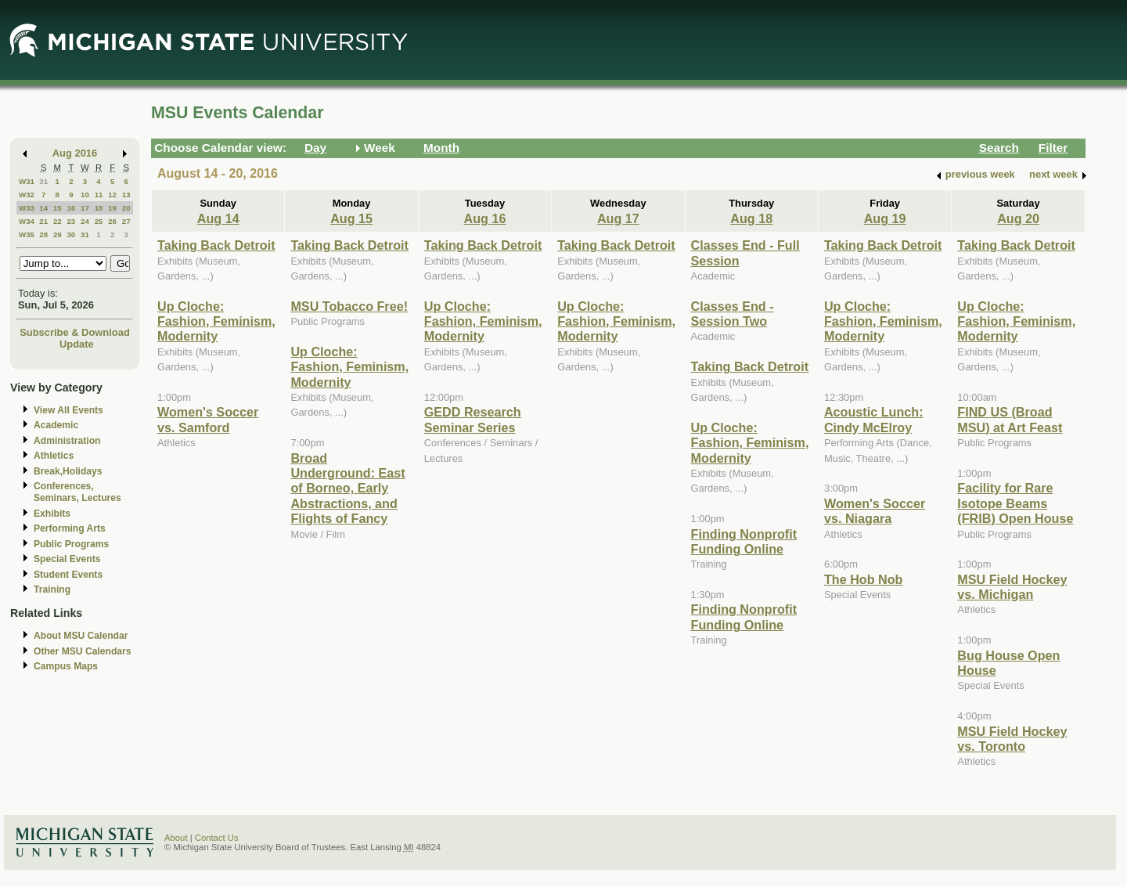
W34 (26, 221)
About (176, 837)
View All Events (68, 410)
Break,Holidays (68, 471)
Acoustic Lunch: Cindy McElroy (874, 419)
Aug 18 (751, 218)
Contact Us (217, 837)
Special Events (67, 558)
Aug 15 (351, 218)
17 (85, 208)
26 (112, 221)
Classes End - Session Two (732, 313)
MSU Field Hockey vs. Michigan (1012, 586)
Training (52, 589)
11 (99, 194)
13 (126, 194)
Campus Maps (66, 666)
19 (112, 208)
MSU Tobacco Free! (349, 306)
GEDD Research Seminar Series (472, 419)
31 (43, 181)
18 (99, 208)
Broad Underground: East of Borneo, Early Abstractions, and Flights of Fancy (347, 488)
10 (85, 194)
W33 (26, 208)
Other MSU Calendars (82, 651)
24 (85, 221)
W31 (26, 181)
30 (71, 234)
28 (43, 234)
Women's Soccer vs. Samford (207, 419)
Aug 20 (1018, 218)
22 (57, 221)
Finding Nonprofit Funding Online (744, 541)
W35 (26, 234)
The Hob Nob (863, 579)
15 (57, 208)
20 (126, 208)
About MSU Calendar (81, 635)
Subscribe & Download (75, 332)
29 (57, 234)
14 (43, 208)
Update (76, 344)
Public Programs (71, 544)
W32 (26, 194)
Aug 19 (885, 218)
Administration (67, 440)
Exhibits (52, 513)
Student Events (68, 574)
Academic (56, 425)
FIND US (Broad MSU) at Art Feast (1009, 419)
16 (71, 208)
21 (43, 221)
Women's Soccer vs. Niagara (874, 510)
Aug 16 (485, 218)
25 (99, 221)
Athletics (54, 455)
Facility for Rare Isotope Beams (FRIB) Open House (1015, 503)
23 (71, 221)
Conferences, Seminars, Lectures (77, 492)
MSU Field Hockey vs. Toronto (1012, 738)
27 (126, 221)
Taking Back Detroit (216, 245)
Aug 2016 (74, 153)
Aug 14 (218, 218)
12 (112, 194)
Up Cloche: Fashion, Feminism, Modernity (216, 321)
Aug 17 (618, 218)
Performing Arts (70, 528)
